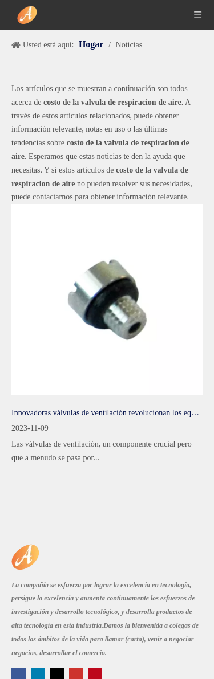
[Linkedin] (39, 674)
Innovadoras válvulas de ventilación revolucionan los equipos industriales (107, 412)
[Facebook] (19, 674)
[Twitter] (58, 674)
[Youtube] (77, 674)
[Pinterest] (95, 674)
